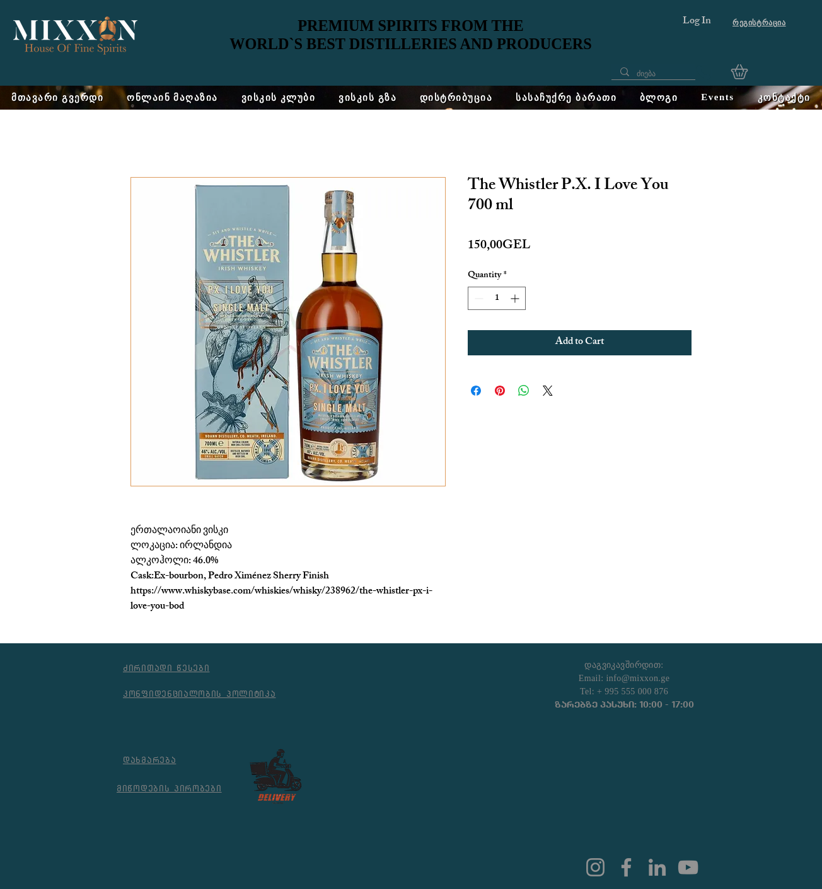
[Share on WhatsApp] (523, 390)
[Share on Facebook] (475, 390)
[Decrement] (477, 298)
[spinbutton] (496, 298)
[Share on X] (547, 390)
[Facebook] (626, 867)
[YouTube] (688, 867)
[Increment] (516, 298)
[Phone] (703, 72)
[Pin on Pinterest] (499, 390)
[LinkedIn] (657, 867)
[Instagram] (595, 867)
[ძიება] (653, 74)
